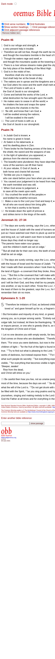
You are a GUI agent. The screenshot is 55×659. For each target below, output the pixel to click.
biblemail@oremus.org (8, 437)
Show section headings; (16, 27)
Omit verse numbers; (15, 24)
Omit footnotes (37, 24)
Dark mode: (7, 4)
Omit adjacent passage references (22, 30)
